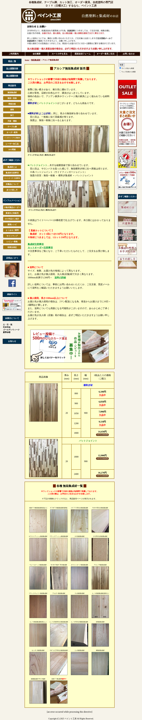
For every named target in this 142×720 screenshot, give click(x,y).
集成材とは (12, 167)
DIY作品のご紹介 (12, 219)
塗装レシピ (12, 224)
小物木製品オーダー (12, 207)
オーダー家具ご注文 (106, 54)
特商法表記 (12, 247)
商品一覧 (12, 61)
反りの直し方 (12, 190)
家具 (12, 138)
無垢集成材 (35, 60)
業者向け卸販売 (12, 213)
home (27, 60)
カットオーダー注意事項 (12, 178)
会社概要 (37, 54)
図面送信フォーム (83, 54)
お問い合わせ (129, 54)
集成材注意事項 (12, 173)
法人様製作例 (12, 68)
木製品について (12, 184)
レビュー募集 (12, 242)
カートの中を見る (60, 54)
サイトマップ (12, 236)
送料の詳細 (60, 277)
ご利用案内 (14, 54)
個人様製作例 (12, 76)
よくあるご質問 (12, 230)
